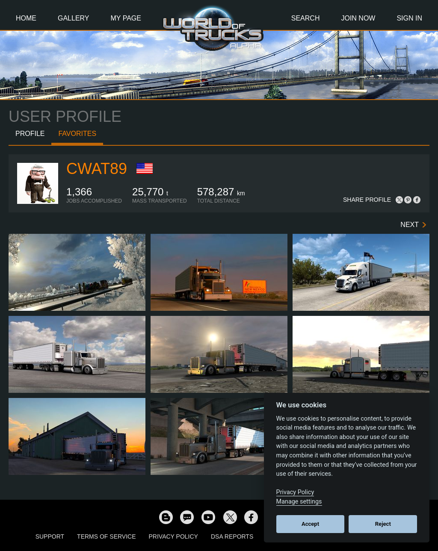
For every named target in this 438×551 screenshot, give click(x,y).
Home (26, 18)
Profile (29, 133)
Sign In (409, 18)
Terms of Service (106, 536)
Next (409, 224)
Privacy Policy (173, 536)
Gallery (73, 18)
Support (50, 536)
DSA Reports (232, 536)
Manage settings (299, 501)
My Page (126, 18)
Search (305, 18)
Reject (383, 524)
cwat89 (96, 168)
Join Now (358, 18)
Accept (310, 524)
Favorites (77, 133)
